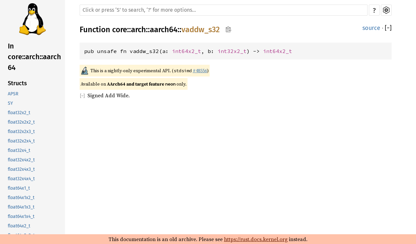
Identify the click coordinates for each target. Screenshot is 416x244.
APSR (13, 94)
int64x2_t (186, 51)
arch (138, 29)
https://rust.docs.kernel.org (256, 239)
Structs (17, 83)
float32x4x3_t (21, 169)
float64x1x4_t (21, 216)
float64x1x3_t (21, 207)
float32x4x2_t (21, 160)
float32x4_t (19, 150)
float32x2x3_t (21, 131)
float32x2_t (19, 112)
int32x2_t (232, 51)
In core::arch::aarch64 (34, 57)
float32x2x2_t (21, 122)
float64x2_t (19, 226)
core (119, 29)
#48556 (200, 70)
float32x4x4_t (21, 179)
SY (10, 103)
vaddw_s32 (200, 29)
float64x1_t (19, 188)
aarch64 (163, 29)
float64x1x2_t (21, 197)
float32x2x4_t (21, 141)
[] (388, 28)
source (371, 28)
